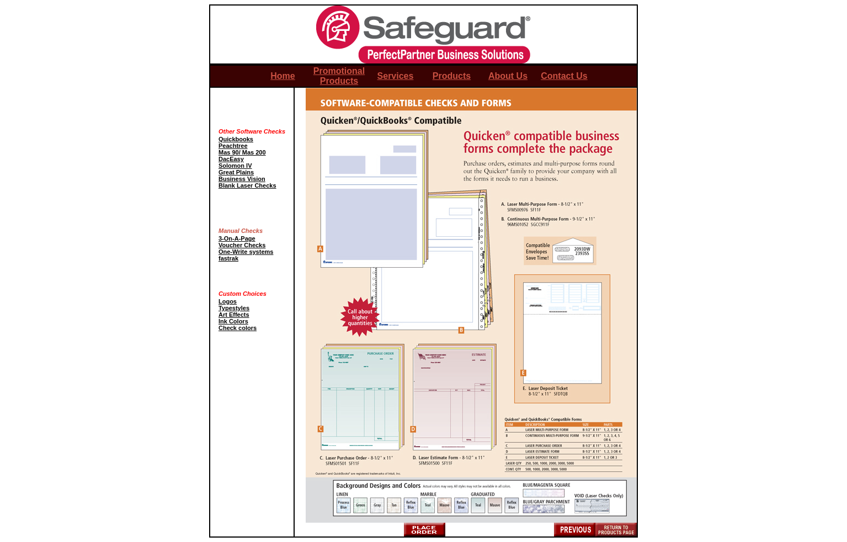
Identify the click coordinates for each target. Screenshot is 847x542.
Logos (228, 301)
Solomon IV (235, 165)
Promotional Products (339, 76)
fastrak (228, 258)
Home (282, 76)
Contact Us (564, 76)
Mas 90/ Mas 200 (242, 152)
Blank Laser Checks (247, 185)
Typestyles (234, 308)
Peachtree (233, 145)
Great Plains (236, 172)
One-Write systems (246, 251)
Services (395, 76)
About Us (508, 76)
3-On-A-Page (237, 238)
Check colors (238, 328)
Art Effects (234, 314)
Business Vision (242, 179)
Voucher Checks (242, 245)
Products (452, 76)
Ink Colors (233, 321)
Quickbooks (236, 139)
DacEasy (231, 159)
